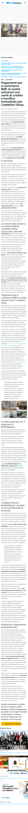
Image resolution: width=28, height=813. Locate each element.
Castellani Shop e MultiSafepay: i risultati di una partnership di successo (13, 74)
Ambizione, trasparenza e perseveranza (13, 76)
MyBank (24, 457)
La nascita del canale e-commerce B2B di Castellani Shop (14, 64)
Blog (2, 79)
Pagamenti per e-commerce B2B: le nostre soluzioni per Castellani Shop (12, 67)
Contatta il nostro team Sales (12, 724)
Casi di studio (9, 79)
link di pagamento (21, 362)
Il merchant (4, 61)
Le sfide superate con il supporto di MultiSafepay (12, 70)
